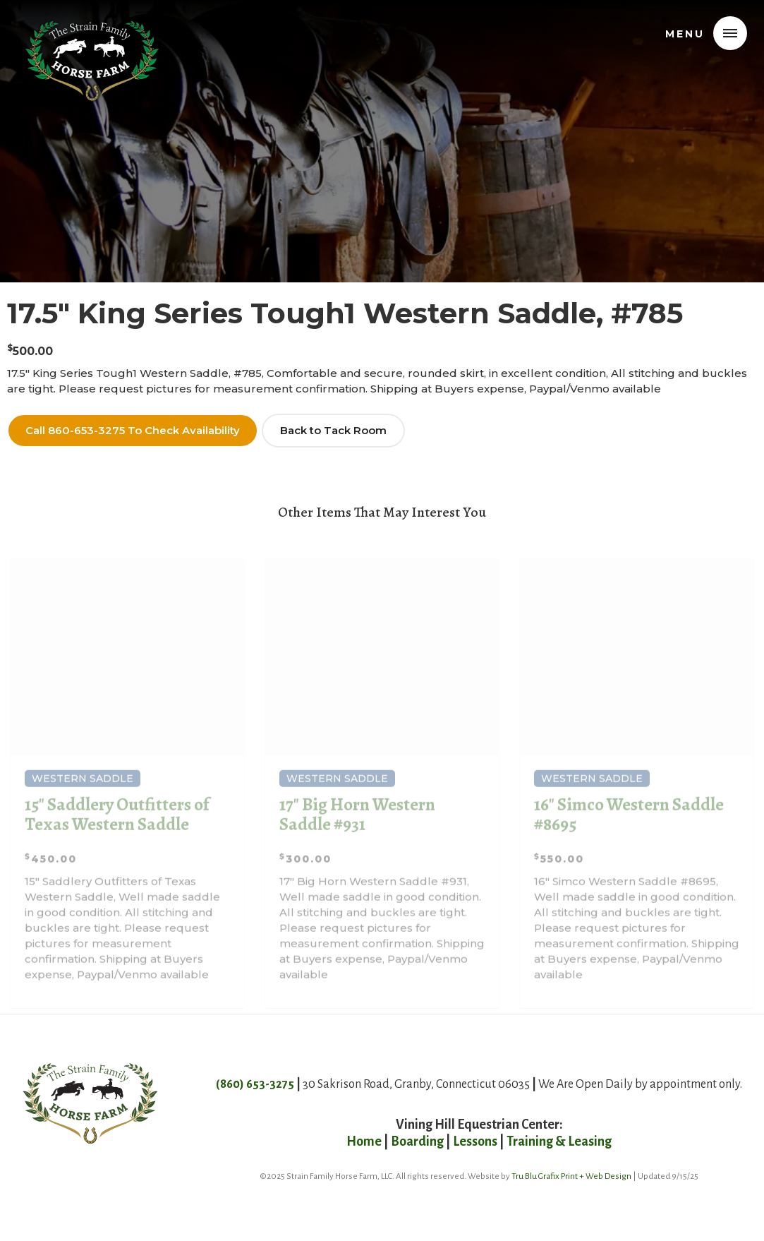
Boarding (417, 1141)
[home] (92, 31)
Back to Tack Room (333, 430)
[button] (730, 33)
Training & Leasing (559, 1141)
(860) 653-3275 (255, 1084)
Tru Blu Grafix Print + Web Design (571, 1176)
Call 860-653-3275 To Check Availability (132, 430)
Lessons (475, 1141)
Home (365, 1141)
